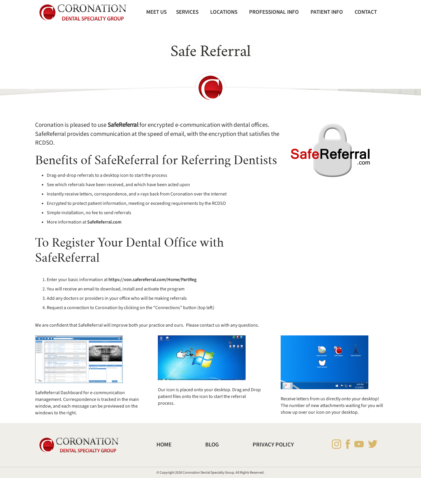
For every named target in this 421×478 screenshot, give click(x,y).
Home (164, 445)
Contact (366, 12)
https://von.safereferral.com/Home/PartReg (152, 279)
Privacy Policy (273, 445)
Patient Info (326, 12)
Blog (212, 445)
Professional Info (274, 12)
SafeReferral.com (104, 222)
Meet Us (156, 12)
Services (187, 12)
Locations (223, 12)
